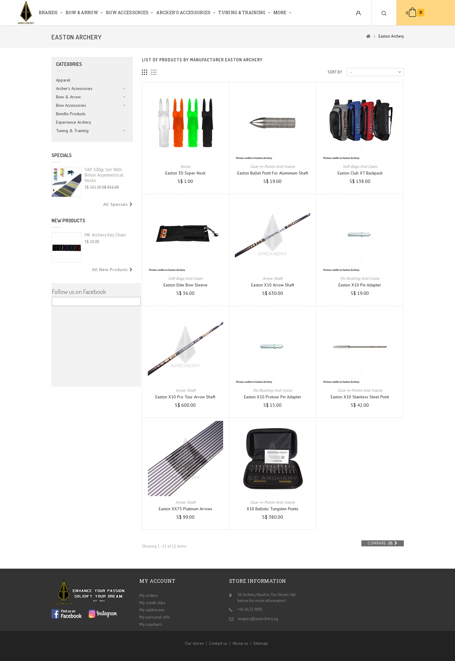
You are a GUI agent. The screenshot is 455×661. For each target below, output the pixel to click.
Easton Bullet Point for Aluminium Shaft (272, 173)
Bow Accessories (127, 12)
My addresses (151, 610)
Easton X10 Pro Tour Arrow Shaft (185, 397)
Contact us (218, 643)
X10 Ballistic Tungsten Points (272, 508)
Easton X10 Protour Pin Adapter (272, 397)
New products (68, 221)
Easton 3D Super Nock (185, 173)
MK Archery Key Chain (105, 235)
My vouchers (150, 624)
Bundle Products (71, 113)
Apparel (63, 80)
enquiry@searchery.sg (258, 618)
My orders (148, 595)
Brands (48, 12)
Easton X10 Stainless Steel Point (360, 397)
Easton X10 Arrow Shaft (272, 285)
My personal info (154, 617)
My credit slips (152, 602)
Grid (145, 72)
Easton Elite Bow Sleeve (185, 285)
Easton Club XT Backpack (360, 173)
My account (157, 581)
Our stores (194, 643)
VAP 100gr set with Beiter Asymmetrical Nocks (104, 175)
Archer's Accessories (183, 12)
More (280, 12)
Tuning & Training (241, 12)
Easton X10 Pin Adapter (359, 285)
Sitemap (260, 643)
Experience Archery (73, 122)
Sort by (335, 72)
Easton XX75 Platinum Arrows (185, 508)
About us (240, 643)
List (154, 72)
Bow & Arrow (82, 12)
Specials (61, 155)
